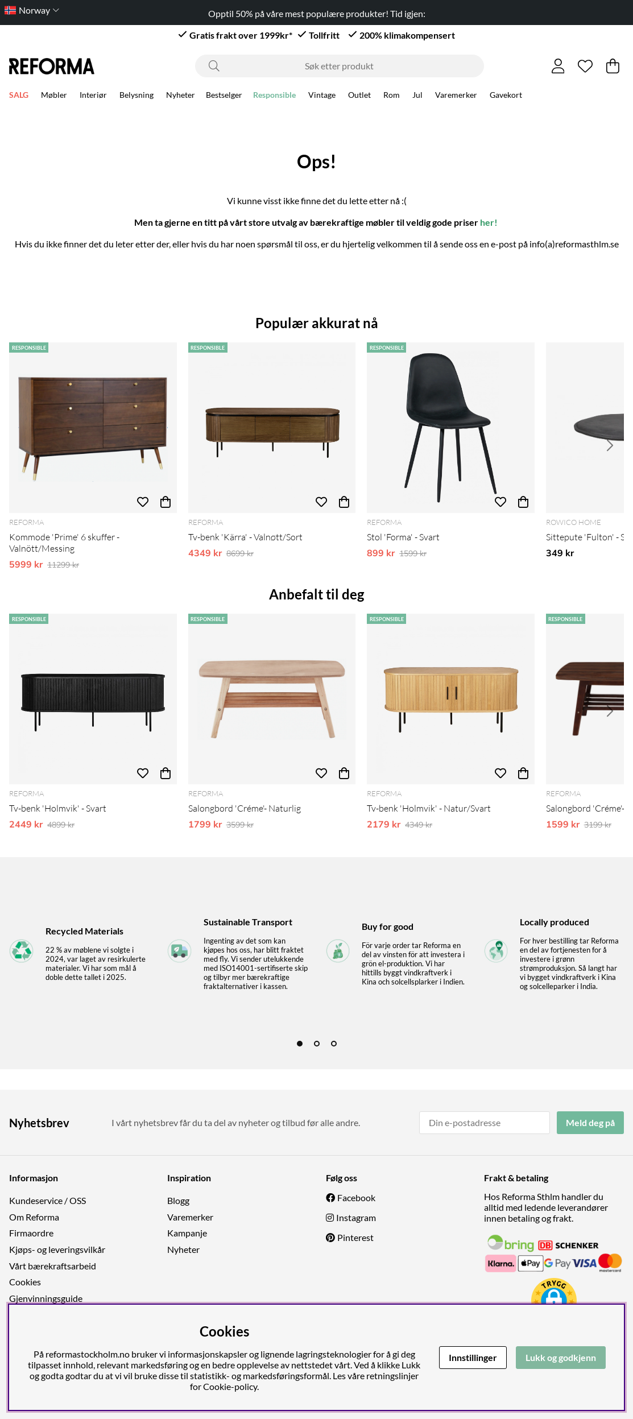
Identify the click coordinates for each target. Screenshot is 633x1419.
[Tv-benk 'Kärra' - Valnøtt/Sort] (272, 427)
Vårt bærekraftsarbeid (52, 1265)
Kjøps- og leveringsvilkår (57, 1249)
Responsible (274, 96)
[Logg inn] (558, 66)
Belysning (136, 96)
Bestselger (224, 96)
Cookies (25, 1281)
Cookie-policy (230, 1386)
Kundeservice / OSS (47, 1200)
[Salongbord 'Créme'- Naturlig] (272, 699)
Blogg (178, 1200)
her (487, 222)
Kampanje (187, 1232)
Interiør (93, 96)
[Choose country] (29, 10)
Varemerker (456, 96)
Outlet (359, 96)
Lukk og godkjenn (561, 1357)
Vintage (322, 96)
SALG (18, 96)
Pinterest (355, 1237)
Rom (391, 96)
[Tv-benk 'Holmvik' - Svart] (93, 699)
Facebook (356, 1197)
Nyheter (180, 96)
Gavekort (506, 96)
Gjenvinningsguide (45, 1298)
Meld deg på (590, 1122)
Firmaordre (31, 1232)
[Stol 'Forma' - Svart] (451, 427)
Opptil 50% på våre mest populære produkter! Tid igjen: (316, 13)
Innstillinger (473, 1357)
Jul (417, 96)
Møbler (54, 96)
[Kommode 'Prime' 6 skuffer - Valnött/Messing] (93, 427)
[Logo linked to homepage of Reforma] (51, 66)
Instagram (356, 1217)
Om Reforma (34, 1216)
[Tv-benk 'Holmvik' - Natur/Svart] (451, 699)
